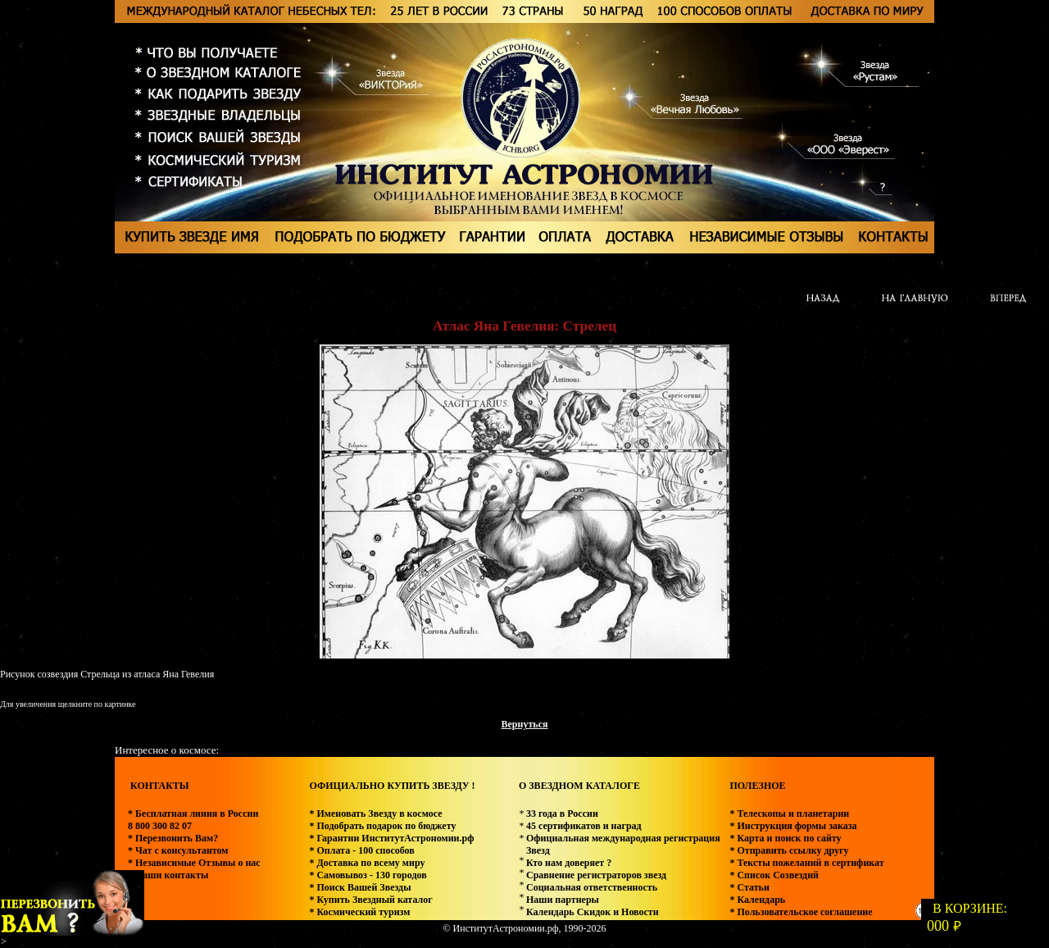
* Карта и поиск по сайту (785, 838)
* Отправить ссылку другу (788, 850)
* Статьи (749, 887)
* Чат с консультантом (178, 850)
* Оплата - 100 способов (361, 850)
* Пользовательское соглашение (800, 912)
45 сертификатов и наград (584, 826)
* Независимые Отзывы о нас (194, 862)
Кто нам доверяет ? (568, 862)
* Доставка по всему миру (367, 862)
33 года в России (562, 813)
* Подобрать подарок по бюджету (382, 826)
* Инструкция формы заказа (792, 826)
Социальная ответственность (591, 887)
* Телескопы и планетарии (789, 813)
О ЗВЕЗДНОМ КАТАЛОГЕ (579, 785)
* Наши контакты (168, 875)
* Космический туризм (359, 912)
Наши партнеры (562, 899)
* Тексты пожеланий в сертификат (806, 862)
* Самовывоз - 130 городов (367, 875)
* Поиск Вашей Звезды (360, 887)
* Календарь (757, 899)
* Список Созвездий (774, 875)
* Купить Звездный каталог (370, 899)
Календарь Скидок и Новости (592, 912)
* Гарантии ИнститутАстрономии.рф (391, 838)
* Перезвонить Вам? (173, 838)
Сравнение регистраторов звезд (596, 875)
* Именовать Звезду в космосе (375, 813)
